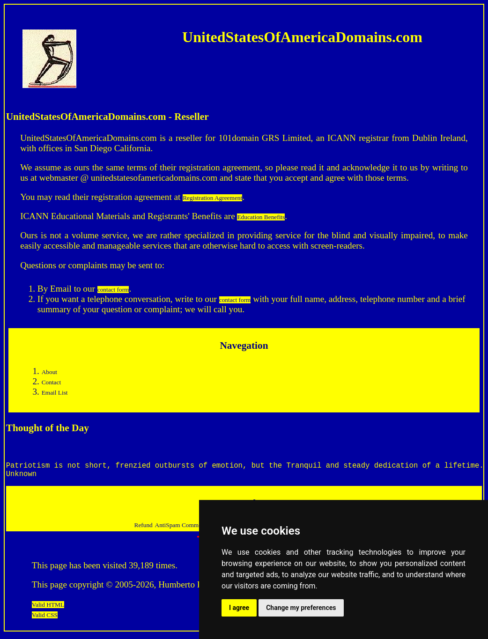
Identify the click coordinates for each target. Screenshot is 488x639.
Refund (143, 528)
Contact (51, 382)
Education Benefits (261, 216)
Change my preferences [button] (301, 607)
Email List (55, 392)
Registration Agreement (212, 197)
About (49, 371)
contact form (113, 289)
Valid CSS (45, 618)
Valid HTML (48, 608)
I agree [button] (239, 607)
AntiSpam (168, 528)
